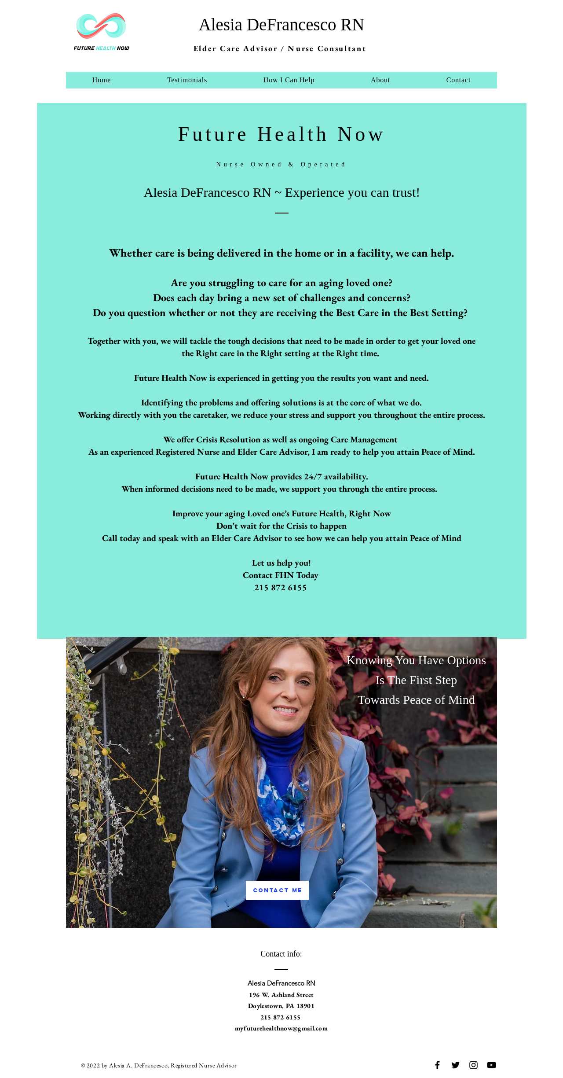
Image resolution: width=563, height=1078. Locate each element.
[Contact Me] (277, 890)
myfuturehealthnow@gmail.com (281, 1028)
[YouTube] (491, 1065)
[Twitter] (455, 1065)
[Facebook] (437, 1065)
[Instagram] (473, 1065)
